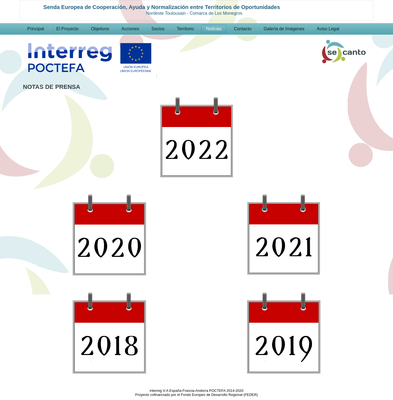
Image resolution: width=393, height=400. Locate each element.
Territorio (185, 28)
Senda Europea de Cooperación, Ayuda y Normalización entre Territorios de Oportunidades (161, 7)
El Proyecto (67, 28)
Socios (158, 28)
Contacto (242, 28)
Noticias (214, 28)
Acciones (130, 28)
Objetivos (100, 28)
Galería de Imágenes (284, 28)
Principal (35, 28)
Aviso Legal (328, 28)
